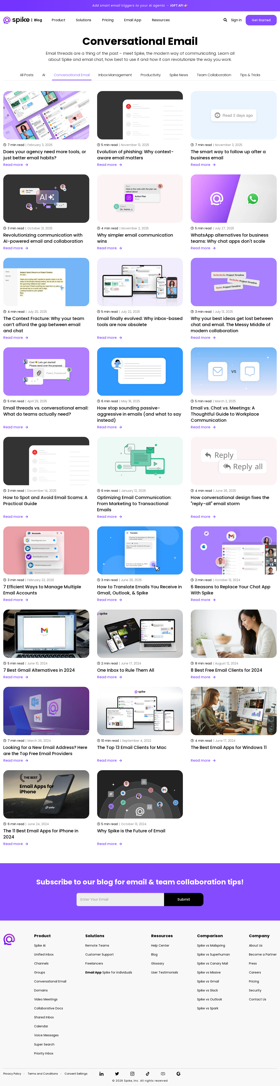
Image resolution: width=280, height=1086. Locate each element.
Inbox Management (115, 74)
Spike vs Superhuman (213, 954)
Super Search (44, 1044)
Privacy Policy (12, 1073)
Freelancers (94, 963)
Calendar (41, 1026)
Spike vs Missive (209, 972)
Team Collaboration (214, 74)
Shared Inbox (44, 1017)
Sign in (236, 20)
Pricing (254, 981)
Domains (41, 990)
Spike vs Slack (207, 990)
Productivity (151, 74)
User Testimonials (164, 972)
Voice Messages (46, 1035)
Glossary (157, 963)
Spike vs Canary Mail (212, 963)
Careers (255, 972)
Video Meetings (46, 999)
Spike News (179, 74)
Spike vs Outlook (209, 999)
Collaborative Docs (48, 1008)
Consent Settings (76, 1073)
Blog (154, 954)
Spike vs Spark (207, 1008)
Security (255, 990)
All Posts (26, 74)
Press (253, 963)
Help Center (160, 945)
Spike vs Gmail (208, 981)
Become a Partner (263, 954)
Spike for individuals (108, 972)
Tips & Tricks (250, 74)
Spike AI (40, 945)
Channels (41, 963)
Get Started (261, 20)
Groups (39, 972)
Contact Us (257, 999)
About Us (255, 945)
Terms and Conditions (43, 1073)
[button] (225, 20)
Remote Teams (97, 945)
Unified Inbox (44, 954)
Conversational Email (72, 74)
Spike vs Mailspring (211, 945)
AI (43, 74)
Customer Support (99, 954)
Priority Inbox (43, 1053)
